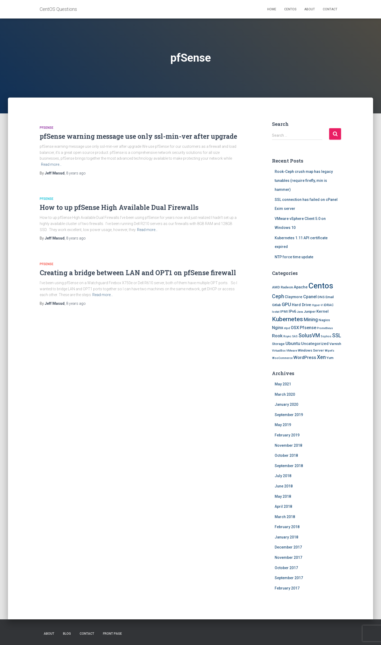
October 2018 (286, 455)
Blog (67, 633)
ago (76, 173)
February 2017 (287, 588)
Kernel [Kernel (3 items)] (322, 311)
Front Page (112, 633)
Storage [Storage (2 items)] (278, 344)
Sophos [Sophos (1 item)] (326, 336)
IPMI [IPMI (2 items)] (284, 312)
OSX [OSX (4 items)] (295, 327)
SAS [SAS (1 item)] (295, 336)
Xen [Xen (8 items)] (321, 357)
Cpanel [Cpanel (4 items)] (310, 296)
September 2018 (289, 466)
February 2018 (287, 527)
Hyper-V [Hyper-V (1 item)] (317, 305)
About (309, 9)
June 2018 (284, 486)
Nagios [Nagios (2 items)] (324, 320)
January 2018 (286, 537)
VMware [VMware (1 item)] (291, 350)
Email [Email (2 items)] (329, 297)
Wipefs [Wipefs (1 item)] (329, 350)
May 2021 (283, 384)
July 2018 (283, 476)
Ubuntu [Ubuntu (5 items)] (292, 343)
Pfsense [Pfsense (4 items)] (308, 327)
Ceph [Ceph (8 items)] (278, 296)
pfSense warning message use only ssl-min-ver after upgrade (138, 136)
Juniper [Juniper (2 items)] (310, 312)
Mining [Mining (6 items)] (311, 319)
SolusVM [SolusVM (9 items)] (309, 335)
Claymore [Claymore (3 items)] (293, 296)
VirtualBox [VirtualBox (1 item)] (278, 350)
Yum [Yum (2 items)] (329, 358)
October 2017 (286, 568)
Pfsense (46, 128)
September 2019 (289, 415)
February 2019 (287, 435)
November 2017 (288, 557)
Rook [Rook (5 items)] (277, 335)
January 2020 (286, 404)
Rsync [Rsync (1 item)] (287, 336)
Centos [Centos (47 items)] (321, 285)
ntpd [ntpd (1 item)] (287, 328)
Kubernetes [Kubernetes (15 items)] (287, 319)
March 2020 (285, 394)
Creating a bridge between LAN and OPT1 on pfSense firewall (138, 272)
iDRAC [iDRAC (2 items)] (329, 305)
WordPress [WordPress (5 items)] (304, 357)
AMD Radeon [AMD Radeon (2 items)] (282, 287)
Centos (290, 9)
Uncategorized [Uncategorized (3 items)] (315, 343)
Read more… (51, 164)
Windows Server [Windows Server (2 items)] (311, 350)
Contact (330, 9)
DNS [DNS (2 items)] (321, 297)
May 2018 (283, 496)
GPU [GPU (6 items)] (286, 304)
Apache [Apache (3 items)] (301, 287)
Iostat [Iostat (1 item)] (275, 312)
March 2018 (285, 517)
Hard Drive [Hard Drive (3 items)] (301, 304)
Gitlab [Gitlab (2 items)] (276, 305)
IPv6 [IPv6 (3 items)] (292, 311)
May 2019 (283, 425)
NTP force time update (294, 257)
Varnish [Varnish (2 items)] (335, 344)
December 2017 (288, 547)
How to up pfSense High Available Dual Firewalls (119, 207)
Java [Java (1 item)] (300, 312)
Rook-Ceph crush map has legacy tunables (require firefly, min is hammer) (304, 180)
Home (271, 9)
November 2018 (288, 445)
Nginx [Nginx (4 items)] (277, 327)
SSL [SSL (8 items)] (336, 336)
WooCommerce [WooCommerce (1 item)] (282, 358)
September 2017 (289, 578)
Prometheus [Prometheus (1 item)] (325, 328)
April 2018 (283, 506)
